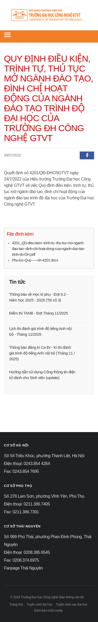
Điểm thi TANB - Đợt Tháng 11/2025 (38, 313)
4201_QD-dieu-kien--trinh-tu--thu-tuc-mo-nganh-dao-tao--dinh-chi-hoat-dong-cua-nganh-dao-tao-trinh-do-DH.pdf (48, 249)
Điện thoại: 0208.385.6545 (27, 552)
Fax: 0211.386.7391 (21, 512)
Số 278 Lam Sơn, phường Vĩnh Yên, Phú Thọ (44, 496)
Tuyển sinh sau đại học (71, 604)
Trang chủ (16, 604)
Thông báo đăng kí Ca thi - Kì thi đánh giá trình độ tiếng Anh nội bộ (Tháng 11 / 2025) (42, 353)
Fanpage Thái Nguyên (23, 568)
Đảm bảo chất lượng (48, 610)
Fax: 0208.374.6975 (21, 560)
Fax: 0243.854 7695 (21, 471)
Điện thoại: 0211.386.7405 (27, 504)
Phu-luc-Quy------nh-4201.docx (35, 260)
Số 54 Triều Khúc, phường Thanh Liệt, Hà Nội (44, 456)
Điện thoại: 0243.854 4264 (27, 463)
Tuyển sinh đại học (39, 604)
